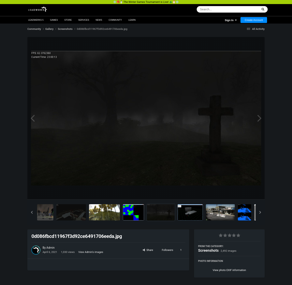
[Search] (217, 9)
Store (68, 20)
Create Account (254, 20)
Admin (50, 247)
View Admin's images (90, 252)
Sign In (231, 20)
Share (148, 250)
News (99, 20)
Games (54, 20)
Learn (132, 20)
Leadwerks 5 (36, 20)
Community (115, 20)
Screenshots (208, 250)
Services (83, 20)
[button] (31, 212)
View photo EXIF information (229, 270)
